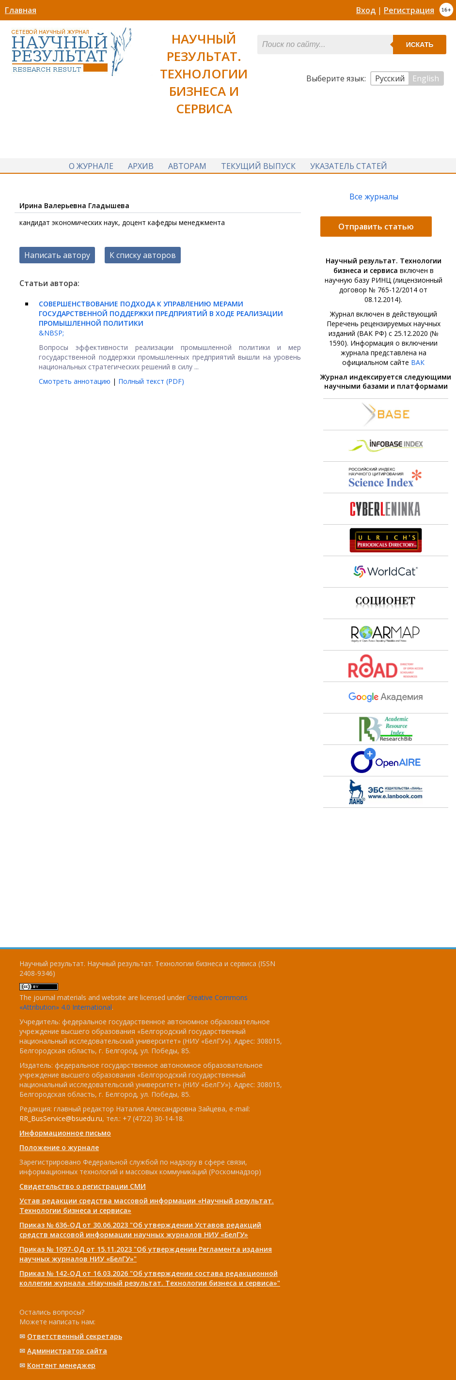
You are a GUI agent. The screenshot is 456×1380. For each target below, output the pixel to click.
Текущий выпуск (258, 166)
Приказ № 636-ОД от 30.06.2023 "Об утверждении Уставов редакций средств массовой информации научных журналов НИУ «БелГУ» (140, 1229)
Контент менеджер (61, 1365)
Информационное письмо (65, 1132)
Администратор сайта (67, 1350)
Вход (366, 10)
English (425, 78)
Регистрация (409, 10)
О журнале (91, 166)
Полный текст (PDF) (151, 382)
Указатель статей (348, 166)
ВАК (418, 363)
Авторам (187, 166)
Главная (20, 10)
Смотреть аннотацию (75, 382)
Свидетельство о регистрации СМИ (82, 1186)
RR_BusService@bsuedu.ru (60, 1118)
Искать (420, 44)
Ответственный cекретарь (74, 1336)
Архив (141, 166)
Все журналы (373, 197)
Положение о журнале (59, 1147)
